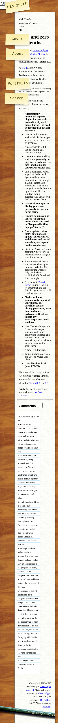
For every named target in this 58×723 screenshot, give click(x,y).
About (17, 54)
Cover (17, 39)
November (23, 23)
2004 (34, 23)
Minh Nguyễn (25, 19)
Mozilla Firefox (37, 54)
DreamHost (45, 700)
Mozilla (22, 26)
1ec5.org (47, 706)
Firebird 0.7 (34, 383)
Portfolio (18, 83)
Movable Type (44, 693)
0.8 (46, 383)
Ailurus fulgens (40, 50)
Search (17, 98)
